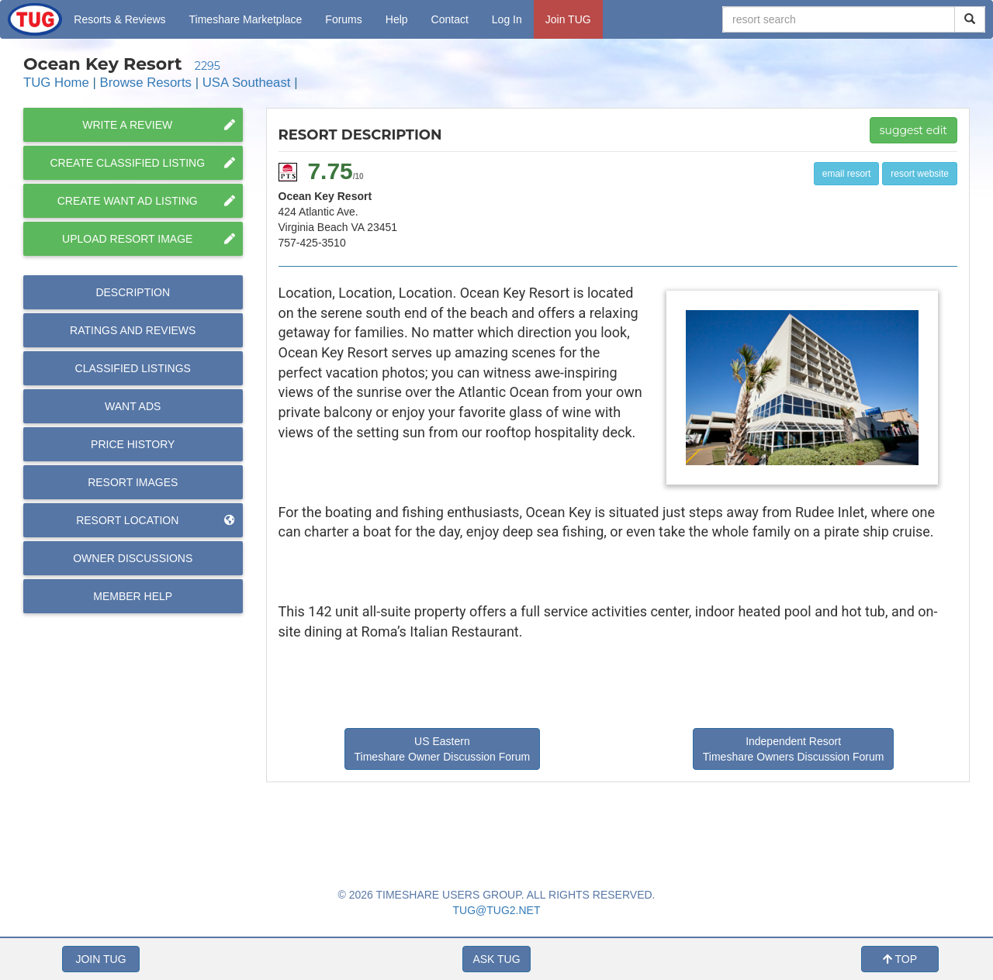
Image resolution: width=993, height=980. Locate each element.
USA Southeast (246, 82)
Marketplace (246, 19)
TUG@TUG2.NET (497, 910)
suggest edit (913, 130)
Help (397, 19)
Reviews (132, 330)
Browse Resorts (146, 82)
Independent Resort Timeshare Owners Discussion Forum (793, 749)
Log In (507, 19)
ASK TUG (496, 959)
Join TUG (568, 19)
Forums (343, 19)
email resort (846, 173)
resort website (920, 173)
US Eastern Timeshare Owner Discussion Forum (443, 749)
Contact (450, 19)
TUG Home (56, 82)
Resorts (119, 19)
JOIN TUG (100, 959)
